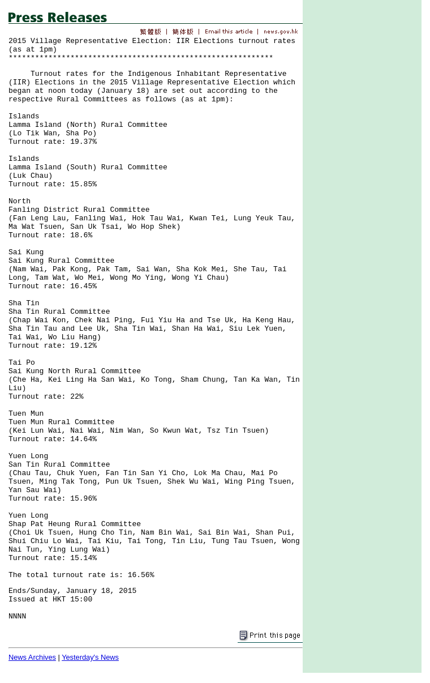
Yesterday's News (90, 657)
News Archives (32, 657)
